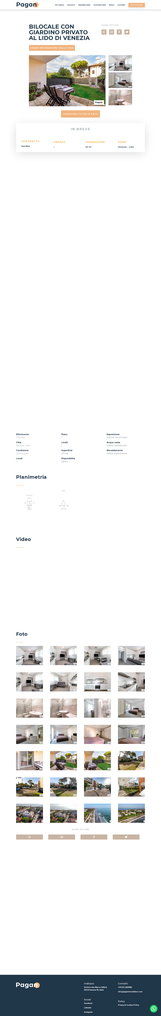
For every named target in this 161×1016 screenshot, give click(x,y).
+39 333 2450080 (125, 987)
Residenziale (84, 5)
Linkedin (87, 1008)
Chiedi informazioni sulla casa (52, 48)
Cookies (129, 1005)
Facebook (88, 1003)
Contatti (121, 5)
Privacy (121, 1005)
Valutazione (136, 5)
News (111, 5)
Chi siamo (59, 5)
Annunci (71, 5)
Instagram (88, 1012)
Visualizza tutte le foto (80, 114)
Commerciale (99, 5)
